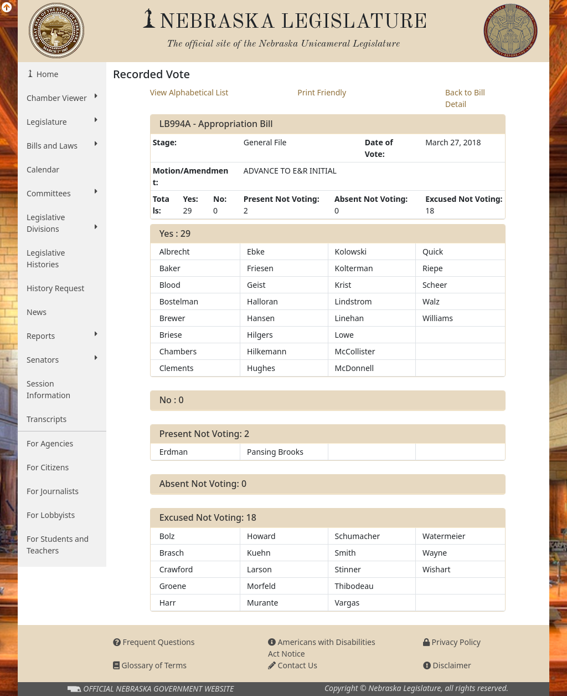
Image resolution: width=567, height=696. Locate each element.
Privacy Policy (452, 642)
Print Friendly (321, 92)
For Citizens (48, 467)
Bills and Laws (62, 145)
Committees (62, 193)
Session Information (48, 389)
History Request (55, 288)
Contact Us (292, 665)
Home (46, 74)
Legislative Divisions (62, 223)
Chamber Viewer (62, 97)
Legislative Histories (46, 258)
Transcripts (46, 419)
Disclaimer (447, 665)
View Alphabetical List (189, 92)
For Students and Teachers (58, 545)
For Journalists (53, 491)
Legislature (62, 121)
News (37, 312)
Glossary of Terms (150, 665)
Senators (62, 359)
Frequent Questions (154, 642)
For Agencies (50, 443)
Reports (62, 335)
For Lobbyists (51, 515)
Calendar (43, 169)
